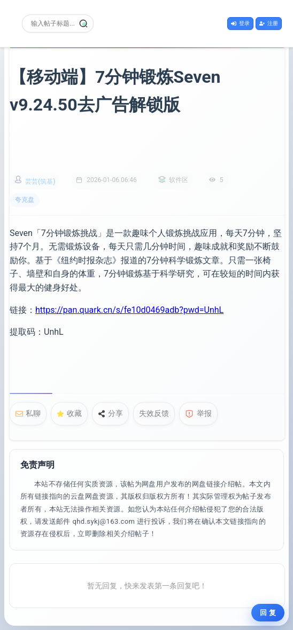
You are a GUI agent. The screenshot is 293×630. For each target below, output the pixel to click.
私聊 (28, 413)
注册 (268, 23)
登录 (240, 23)
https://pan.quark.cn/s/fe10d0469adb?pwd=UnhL (129, 310)
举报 (198, 413)
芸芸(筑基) (40, 181)
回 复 (268, 613)
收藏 (69, 413)
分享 (110, 413)
